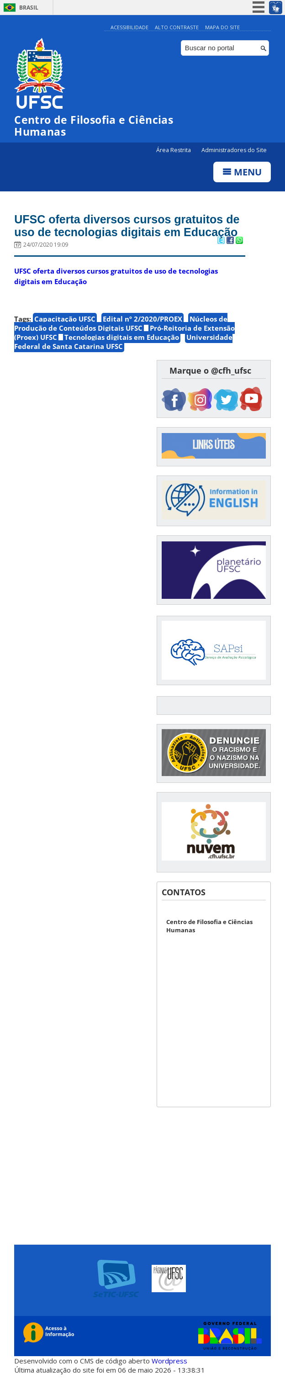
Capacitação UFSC (64, 318)
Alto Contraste (177, 27)
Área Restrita (174, 150)
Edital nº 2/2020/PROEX (142, 318)
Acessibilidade (129, 27)
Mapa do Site (222, 27)
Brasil (28, 7)
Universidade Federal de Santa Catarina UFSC (123, 342)
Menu (242, 172)
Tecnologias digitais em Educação (121, 337)
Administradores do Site (234, 150)
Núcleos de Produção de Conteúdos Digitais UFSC (120, 323)
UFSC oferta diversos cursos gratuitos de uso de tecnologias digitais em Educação (126, 225)
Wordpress (169, 1360)
